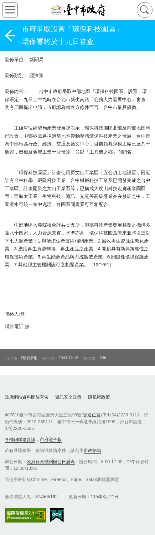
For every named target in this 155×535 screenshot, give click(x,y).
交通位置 (92, 414)
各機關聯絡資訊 (20, 439)
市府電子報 (51, 439)
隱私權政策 (99, 397)
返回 (10, 35)
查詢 (144, 10)
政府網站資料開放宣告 (27, 397)
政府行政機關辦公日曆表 (51, 461)
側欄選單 (10, 9)
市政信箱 (92, 450)
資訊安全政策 (68, 397)
